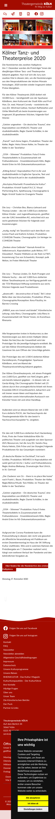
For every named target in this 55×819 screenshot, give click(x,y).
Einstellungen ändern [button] (33, 809)
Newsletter (8, 649)
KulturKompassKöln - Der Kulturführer (22, 680)
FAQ (5, 646)
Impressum (8, 661)
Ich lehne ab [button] (33, 803)
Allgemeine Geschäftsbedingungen (20, 657)
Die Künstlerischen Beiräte (16, 700)
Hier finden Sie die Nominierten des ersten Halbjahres (25, 567)
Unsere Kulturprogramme (15, 669)
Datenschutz (9, 665)
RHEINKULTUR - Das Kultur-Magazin (21, 676)
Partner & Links (10, 707)
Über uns (7, 692)
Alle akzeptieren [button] (33, 798)
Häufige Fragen (10, 688)
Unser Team (9, 696)
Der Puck (7, 704)
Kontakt (7, 642)
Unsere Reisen (10, 673)
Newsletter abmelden (13, 653)
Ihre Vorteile (9, 684)
